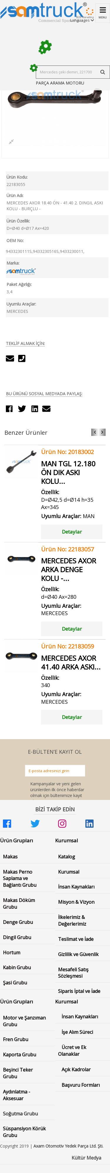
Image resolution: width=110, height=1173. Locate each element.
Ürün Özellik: (18, 221)
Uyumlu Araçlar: (21, 304)
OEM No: (15, 240)
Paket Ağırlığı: (19, 284)
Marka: (12, 263)
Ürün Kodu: (17, 177)
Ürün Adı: (14, 195)
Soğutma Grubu (20, 1113)
